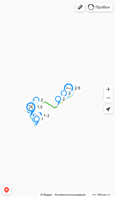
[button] (80, 7)
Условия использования (70, 194)
